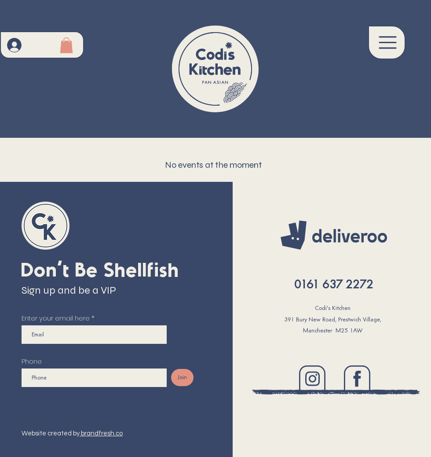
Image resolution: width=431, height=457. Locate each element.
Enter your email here (56, 318)
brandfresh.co (101, 433)
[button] (386, 42)
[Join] (182, 377)
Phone (32, 361)
